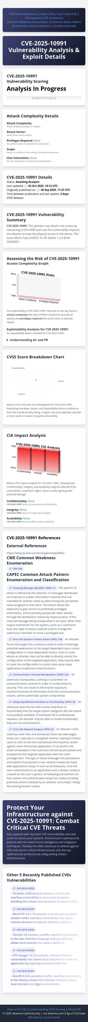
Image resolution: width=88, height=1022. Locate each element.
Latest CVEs (47, 14)
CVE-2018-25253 (25, 929)
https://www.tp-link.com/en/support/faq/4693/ (35, 553)
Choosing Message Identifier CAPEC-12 (34, 588)
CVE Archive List (53, 18)
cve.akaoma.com (53, 1013)
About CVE (74, 1009)
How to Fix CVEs (17, 1009)
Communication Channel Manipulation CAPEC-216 (40, 674)
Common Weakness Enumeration (27, 22)
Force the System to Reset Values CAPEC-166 (37, 639)
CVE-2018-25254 (25, 909)
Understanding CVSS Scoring (47, 1009)
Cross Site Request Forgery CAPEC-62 (33, 729)
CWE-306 (17, 568)
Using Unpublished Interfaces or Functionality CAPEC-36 (43, 701)
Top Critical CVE (66, 14)
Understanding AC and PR (29, 340)
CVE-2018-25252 (25, 950)
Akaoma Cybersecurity (26, 1013)
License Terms (51, 1017)
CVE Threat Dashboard (23, 14)
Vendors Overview (64, 26)
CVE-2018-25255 (25, 888)
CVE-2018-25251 (25, 971)
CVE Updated (33, 18)
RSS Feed (33, 1017)
